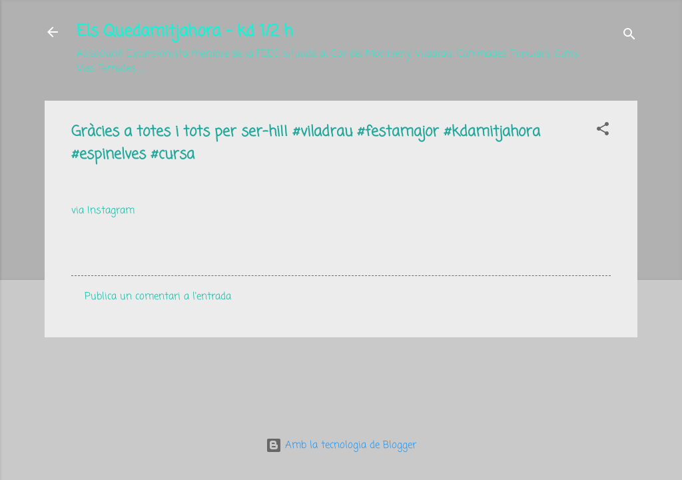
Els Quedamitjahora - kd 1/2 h (185, 31)
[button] (603, 131)
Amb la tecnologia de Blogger (341, 445)
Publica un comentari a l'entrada (158, 296)
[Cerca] (629, 36)
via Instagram (103, 210)
